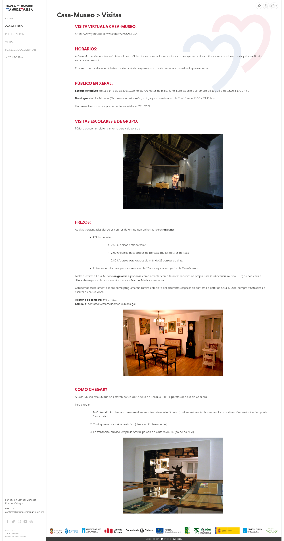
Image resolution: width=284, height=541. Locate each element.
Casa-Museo (14, 26)
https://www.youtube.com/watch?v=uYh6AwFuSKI (106, 33)
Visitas (9, 41)
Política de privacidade (15, 536)
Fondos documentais (20, 49)
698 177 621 (10, 508)
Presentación (14, 34)
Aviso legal (10, 530)
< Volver (9, 18)
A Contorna (14, 57)
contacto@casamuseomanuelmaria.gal (24, 512)
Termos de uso (11, 533)
